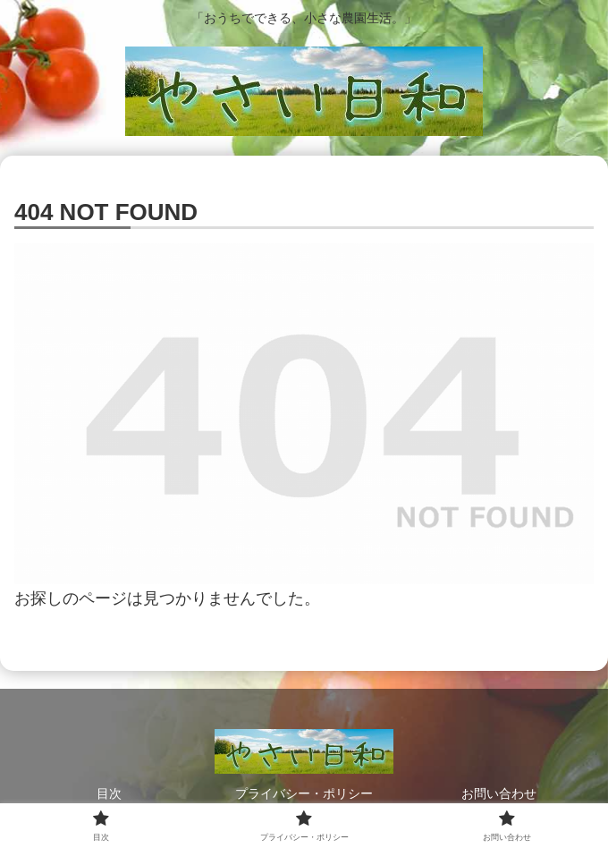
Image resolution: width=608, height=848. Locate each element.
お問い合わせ (498, 793)
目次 (109, 793)
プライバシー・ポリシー (304, 793)
